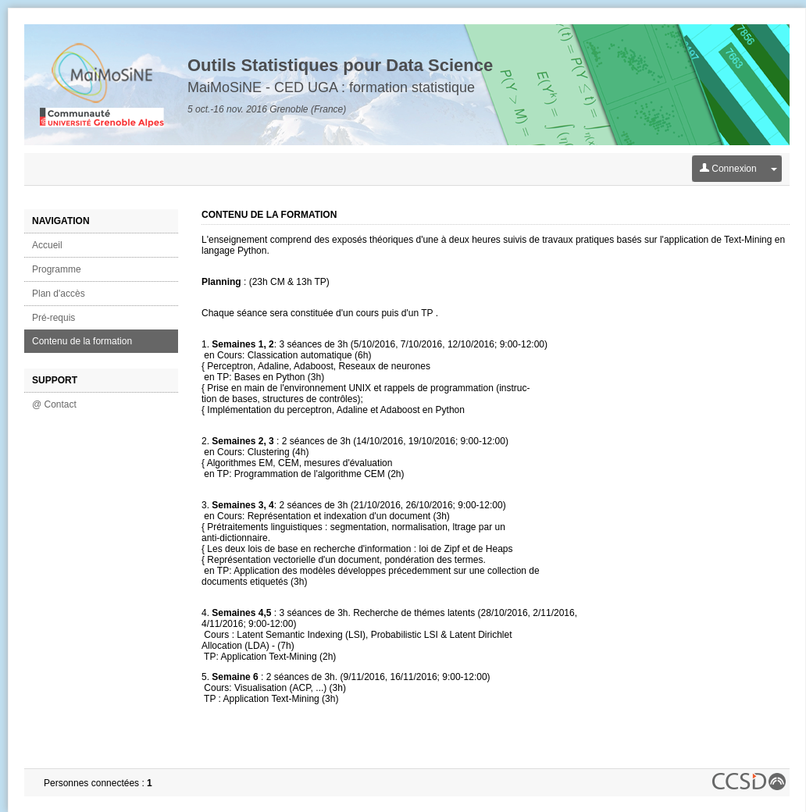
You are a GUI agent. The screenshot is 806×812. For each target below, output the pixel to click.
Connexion (728, 168)
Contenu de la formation (82, 341)
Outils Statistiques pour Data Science (340, 65)
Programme (56, 269)
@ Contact (54, 404)
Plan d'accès (58, 293)
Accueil (47, 245)
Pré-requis (53, 317)
